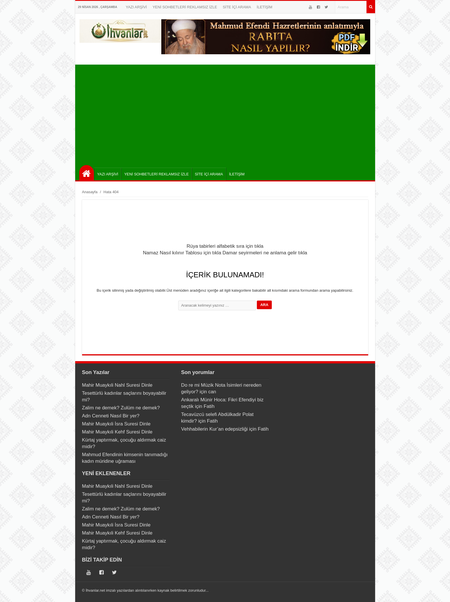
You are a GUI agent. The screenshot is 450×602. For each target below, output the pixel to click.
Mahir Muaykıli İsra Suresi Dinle (116, 424)
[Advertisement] (226, 113)
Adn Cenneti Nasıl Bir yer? (110, 416)
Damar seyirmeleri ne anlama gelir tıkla (264, 252)
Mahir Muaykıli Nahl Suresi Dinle (117, 385)
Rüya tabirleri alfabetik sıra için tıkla (225, 246)
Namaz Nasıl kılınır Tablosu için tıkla (182, 252)
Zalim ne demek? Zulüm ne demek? (121, 408)
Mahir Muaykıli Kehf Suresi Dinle (117, 432)
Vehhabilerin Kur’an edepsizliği (214, 429)
